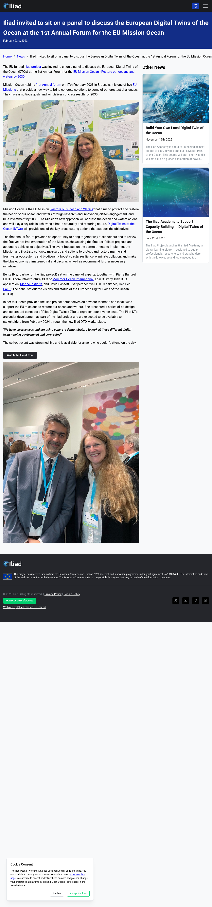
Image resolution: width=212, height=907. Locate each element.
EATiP (7, 289)
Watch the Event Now (20, 355)
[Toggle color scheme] (195, 6)
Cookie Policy (71, 594)
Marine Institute (31, 284)
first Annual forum (48, 85)
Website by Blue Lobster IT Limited (24, 607)
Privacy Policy (53, 594)
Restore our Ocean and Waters (71, 209)
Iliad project (33, 67)
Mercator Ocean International (73, 279)
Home (7, 56)
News (21, 56)
